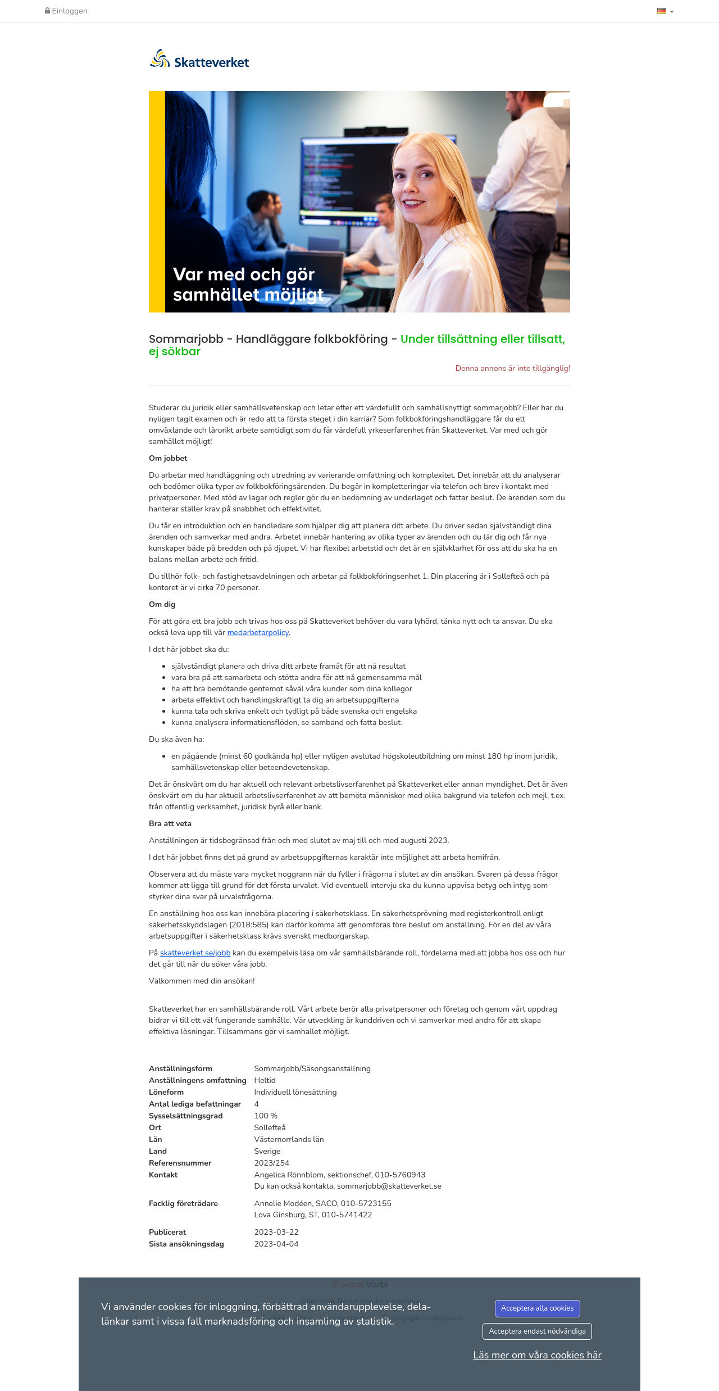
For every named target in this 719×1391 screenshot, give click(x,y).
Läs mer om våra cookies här (537, 1355)
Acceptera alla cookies (537, 1308)
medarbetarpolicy (258, 632)
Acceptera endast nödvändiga (537, 1331)
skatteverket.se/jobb (195, 953)
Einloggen (66, 11)
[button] (666, 11)
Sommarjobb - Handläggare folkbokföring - (357, 345)
